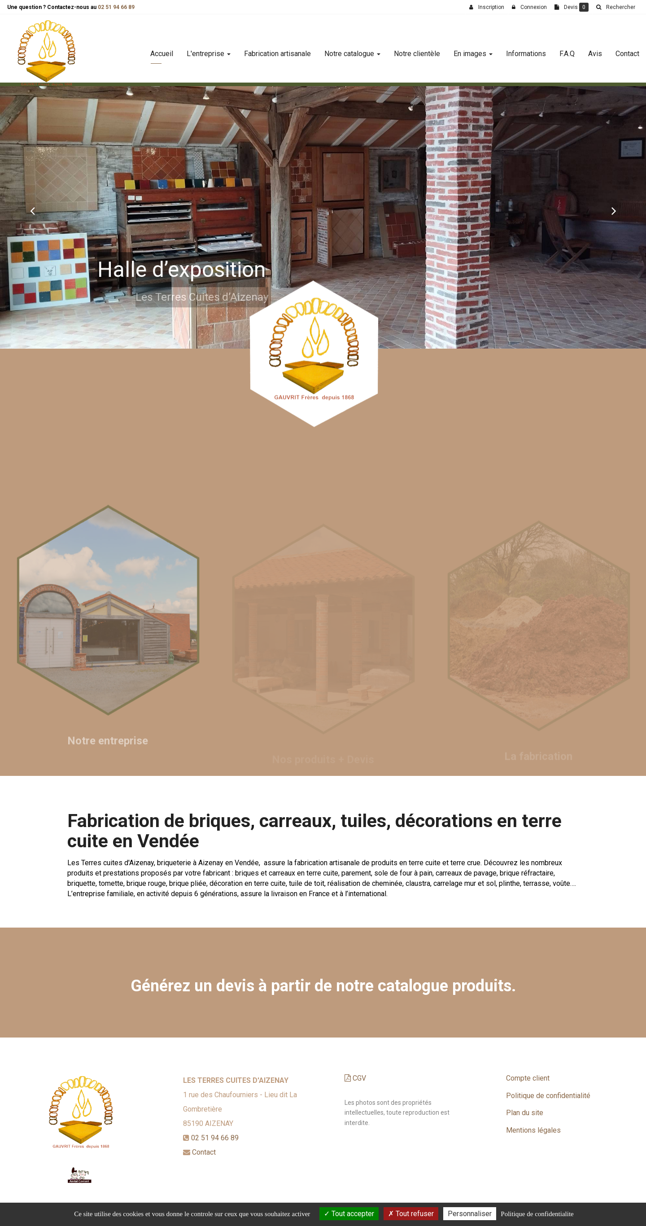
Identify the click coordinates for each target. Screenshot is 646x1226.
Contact (627, 50)
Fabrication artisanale (277, 50)
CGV (355, 1078)
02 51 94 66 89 (116, 7)
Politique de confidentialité (548, 1095)
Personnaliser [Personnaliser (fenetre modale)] (470, 1213)
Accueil (161, 50)
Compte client (528, 1078)
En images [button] (473, 50)
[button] (32, 210)
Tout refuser (411, 1213)
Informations (526, 50)
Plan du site (524, 1112)
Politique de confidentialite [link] (537, 1213)
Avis (595, 50)
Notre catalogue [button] (352, 50)
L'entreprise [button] (209, 50)
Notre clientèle (417, 50)
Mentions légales (533, 1130)
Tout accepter (349, 1213)
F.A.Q (567, 50)
